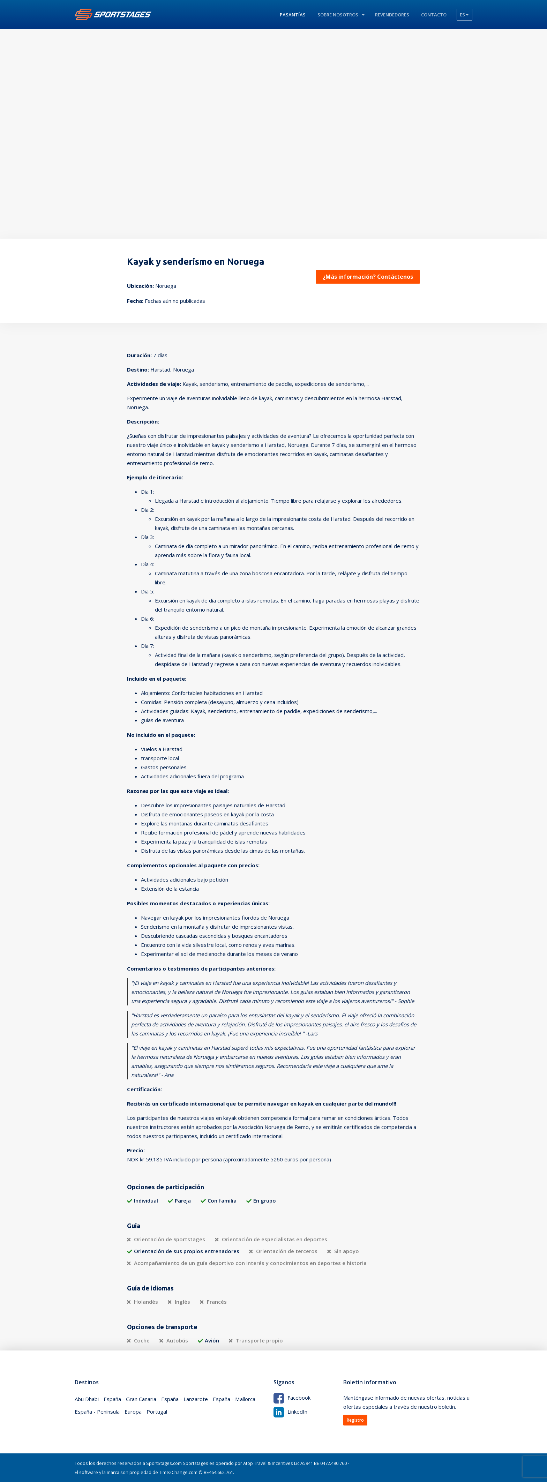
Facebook (292, 1397)
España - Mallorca (234, 1399)
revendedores (392, 15)
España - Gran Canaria (130, 1399)
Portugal (157, 1411)
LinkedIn (290, 1411)
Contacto (434, 15)
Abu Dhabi (87, 1399)
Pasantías (293, 15)
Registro (355, 1420)
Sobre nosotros (337, 15)
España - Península (97, 1411)
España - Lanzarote (184, 1399)
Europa (133, 1411)
